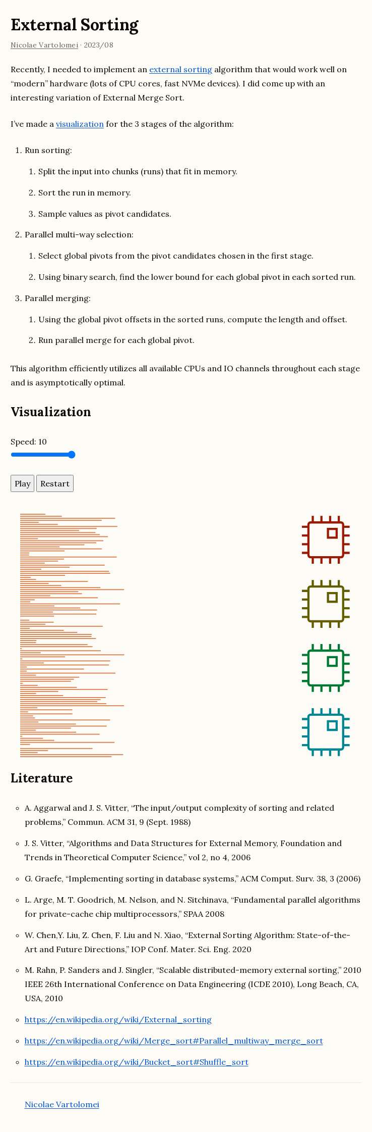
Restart (55, 483)
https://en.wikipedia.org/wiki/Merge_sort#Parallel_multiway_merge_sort (174, 1041)
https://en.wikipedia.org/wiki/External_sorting (118, 1019)
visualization (80, 124)
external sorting (180, 69)
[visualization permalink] (97, 412)
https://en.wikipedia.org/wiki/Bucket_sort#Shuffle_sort (137, 1062)
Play (22, 483)
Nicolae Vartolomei (44, 45)
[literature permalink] (78, 778)
